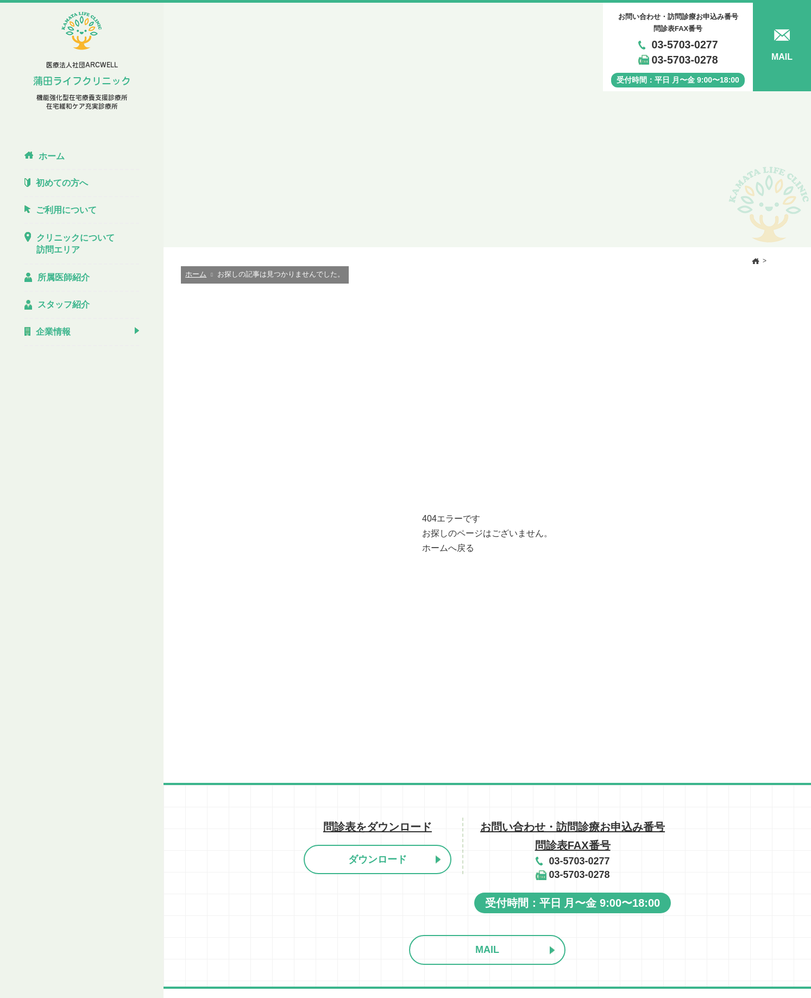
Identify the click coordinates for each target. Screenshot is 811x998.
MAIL (487, 949)
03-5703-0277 (685, 45)
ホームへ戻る (448, 548)
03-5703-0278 (685, 60)
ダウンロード (377, 859)
